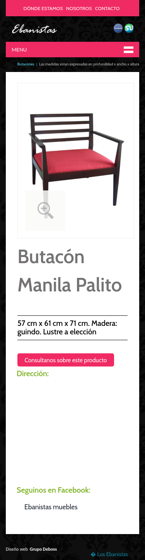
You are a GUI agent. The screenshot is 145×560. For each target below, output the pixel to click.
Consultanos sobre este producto (65, 359)
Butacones (25, 64)
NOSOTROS (79, 8)
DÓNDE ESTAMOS (43, 8)
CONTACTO (107, 8)
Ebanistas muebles (50, 507)
